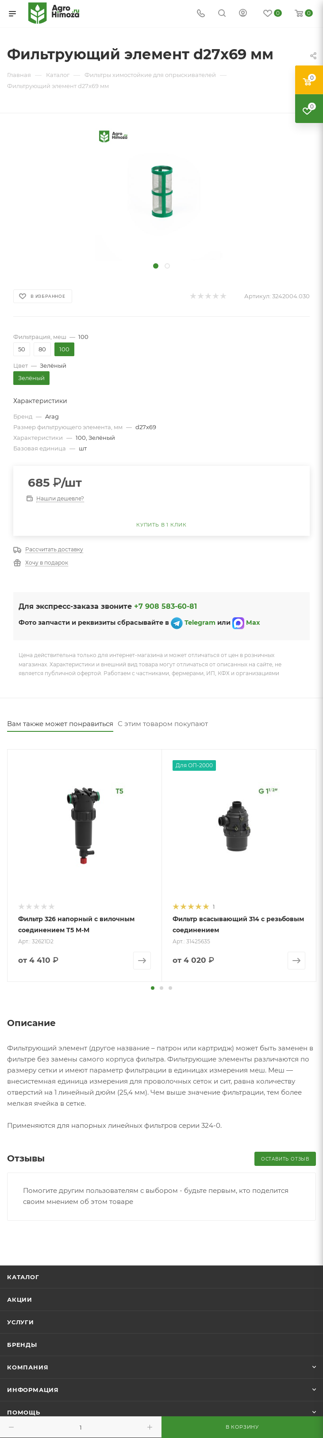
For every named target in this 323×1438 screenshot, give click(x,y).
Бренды (22, 1344)
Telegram (199, 623)
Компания (27, 1366)
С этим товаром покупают (163, 723)
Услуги (20, 1321)
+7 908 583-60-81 (165, 606)
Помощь (23, 1411)
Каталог (23, 1276)
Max (253, 623)
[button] (152, 987)
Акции (19, 1299)
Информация (33, 1389)
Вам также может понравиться (60, 723)
